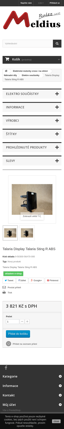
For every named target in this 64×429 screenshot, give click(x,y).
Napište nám (26, 3)
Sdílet (22, 280)
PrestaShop (14, 410)
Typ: (5, 261)
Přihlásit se (55, 3)
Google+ (36, 280)
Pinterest (52, 280)
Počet (9, 316)
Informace (15, 107)
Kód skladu (9, 256)
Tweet (9, 280)
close (56, 421)
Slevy (10, 161)
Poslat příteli (14, 287)
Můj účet (9, 405)
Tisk (10, 292)
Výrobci (12, 120)
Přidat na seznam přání (24, 344)
